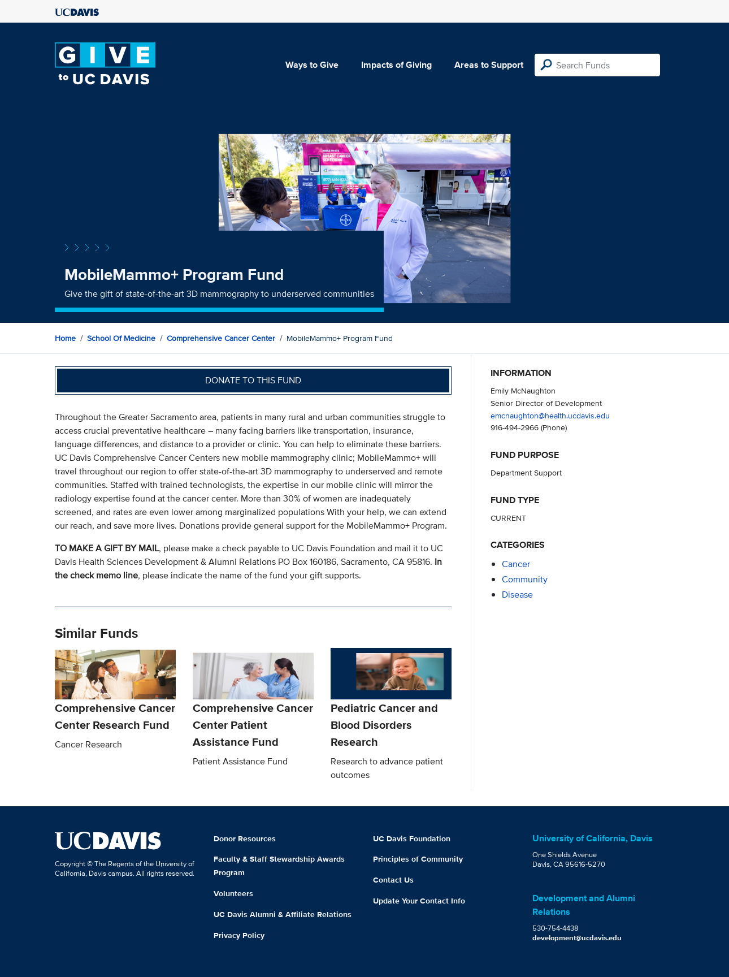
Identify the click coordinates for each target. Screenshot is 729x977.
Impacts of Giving (396, 64)
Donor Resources (245, 838)
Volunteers (233, 893)
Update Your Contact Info (419, 900)
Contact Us (393, 879)
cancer (516, 563)
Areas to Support (488, 64)
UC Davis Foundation (411, 838)
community (525, 579)
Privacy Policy (239, 935)
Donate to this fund (253, 380)
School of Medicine (121, 338)
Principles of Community (418, 858)
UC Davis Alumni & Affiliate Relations (283, 914)
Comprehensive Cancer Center (221, 338)
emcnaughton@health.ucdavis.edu (550, 415)
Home (65, 338)
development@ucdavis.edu (577, 937)
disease (517, 594)
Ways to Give (312, 64)
